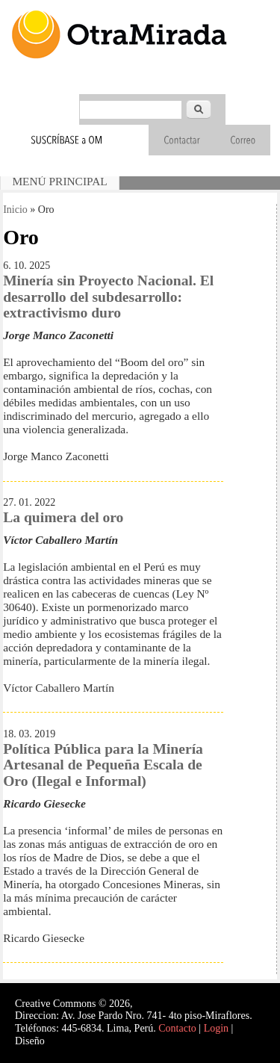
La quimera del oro (63, 517)
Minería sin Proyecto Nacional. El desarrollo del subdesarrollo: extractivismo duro (108, 296)
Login (216, 1028)
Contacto (177, 1028)
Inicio (15, 209)
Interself (64, 1041)
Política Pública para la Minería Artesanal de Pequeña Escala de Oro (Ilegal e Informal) (103, 765)
